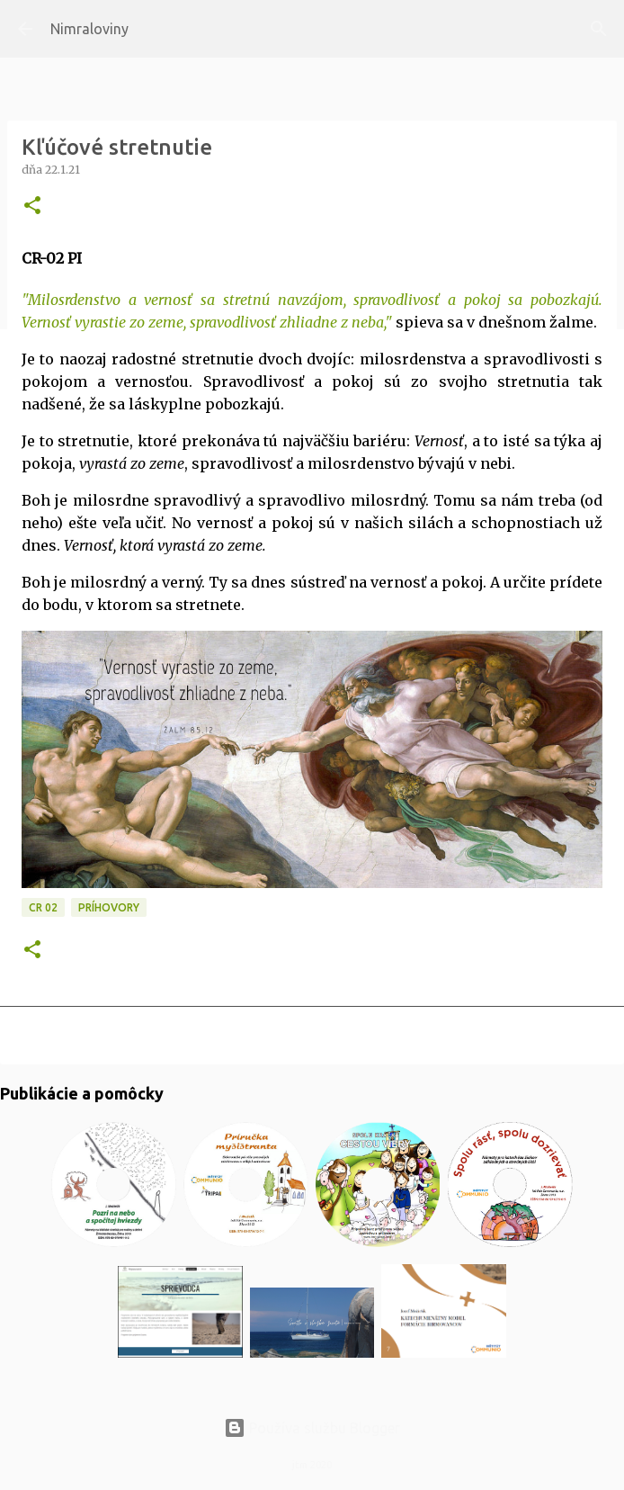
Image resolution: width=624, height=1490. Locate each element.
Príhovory (108, 907)
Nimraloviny (89, 29)
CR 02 (43, 907)
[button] (32, 206)
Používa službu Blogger (312, 1428)
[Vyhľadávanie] (599, 28)
